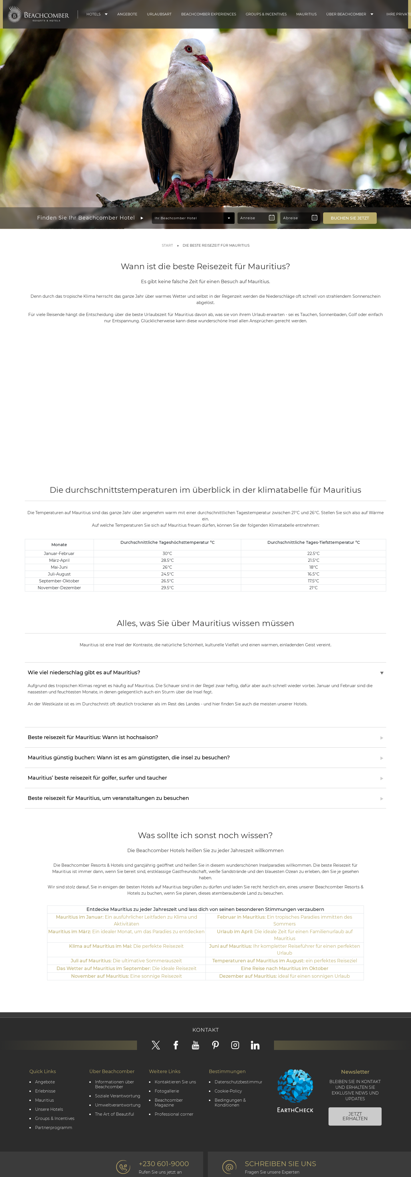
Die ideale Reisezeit (127, 967)
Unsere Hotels (49, 1108)
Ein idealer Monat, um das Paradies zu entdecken (126, 930)
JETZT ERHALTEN (355, 1115)
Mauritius (306, 14)
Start (167, 245)
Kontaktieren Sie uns (175, 1080)
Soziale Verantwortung (117, 1094)
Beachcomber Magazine (169, 1101)
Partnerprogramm (53, 1126)
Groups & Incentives (266, 14)
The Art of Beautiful (114, 1112)
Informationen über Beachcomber (114, 1083)
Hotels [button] (93, 14)
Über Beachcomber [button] (346, 14)
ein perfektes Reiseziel (284, 959)
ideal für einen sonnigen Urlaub (284, 974)
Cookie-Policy (228, 1089)
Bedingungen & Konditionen (230, 1101)
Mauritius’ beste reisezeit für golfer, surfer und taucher (97, 776)
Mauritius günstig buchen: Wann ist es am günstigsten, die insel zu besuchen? (129, 756)
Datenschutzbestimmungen (238, 1080)
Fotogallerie (167, 1089)
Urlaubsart (159, 14)
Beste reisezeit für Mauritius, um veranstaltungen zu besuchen (108, 797)
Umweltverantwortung (118, 1103)
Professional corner (174, 1112)
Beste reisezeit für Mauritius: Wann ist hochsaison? (93, 736)
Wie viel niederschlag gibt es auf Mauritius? (84, 671)
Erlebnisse (45, 1089)
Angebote (127, 14)
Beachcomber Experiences (208, 14)
